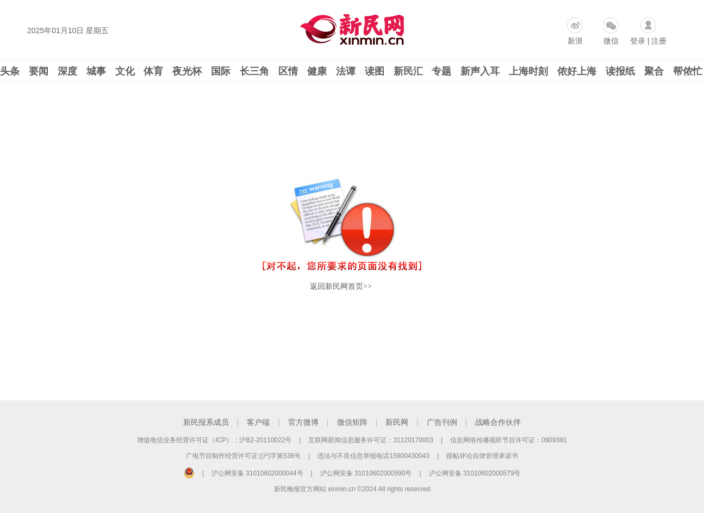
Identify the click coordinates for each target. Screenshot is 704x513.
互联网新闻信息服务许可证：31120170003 (370, 440)
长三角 (254, 71)
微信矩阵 (352, 422)
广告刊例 (442, 422)
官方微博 (303, 422)
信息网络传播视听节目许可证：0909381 (508, 440)
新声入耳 (480, 71)
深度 (67, 71)
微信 (611, 40)
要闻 (38, 71)
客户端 (258, 422)
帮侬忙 (687, 71)
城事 (96, 71)
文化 (125, 71)
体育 (153, 71)
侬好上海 (576, 71)
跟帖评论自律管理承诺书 (482, 456)
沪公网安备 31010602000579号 (475, 473)
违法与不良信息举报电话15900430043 (373, 456)
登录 (637, 40)
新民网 (396, 422)
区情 (288, 71)
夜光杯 (187, 71)
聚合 (654, 71)
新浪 (575, 40)
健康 (317, 71)
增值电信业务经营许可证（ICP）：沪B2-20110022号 (214, 440)
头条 (10, 71)
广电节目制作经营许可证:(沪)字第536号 (243, 456)
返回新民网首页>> (341, 286)
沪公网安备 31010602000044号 (257, 473)
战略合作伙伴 (498, 422)
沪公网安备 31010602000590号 (366, 473)
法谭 (346, 71)
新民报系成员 (206, 422)
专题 (441, 71)
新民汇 (408, 71)
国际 (220, 71)
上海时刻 (528, 71)
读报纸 (620, 71)
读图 (374, 71)
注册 (658, 40)
